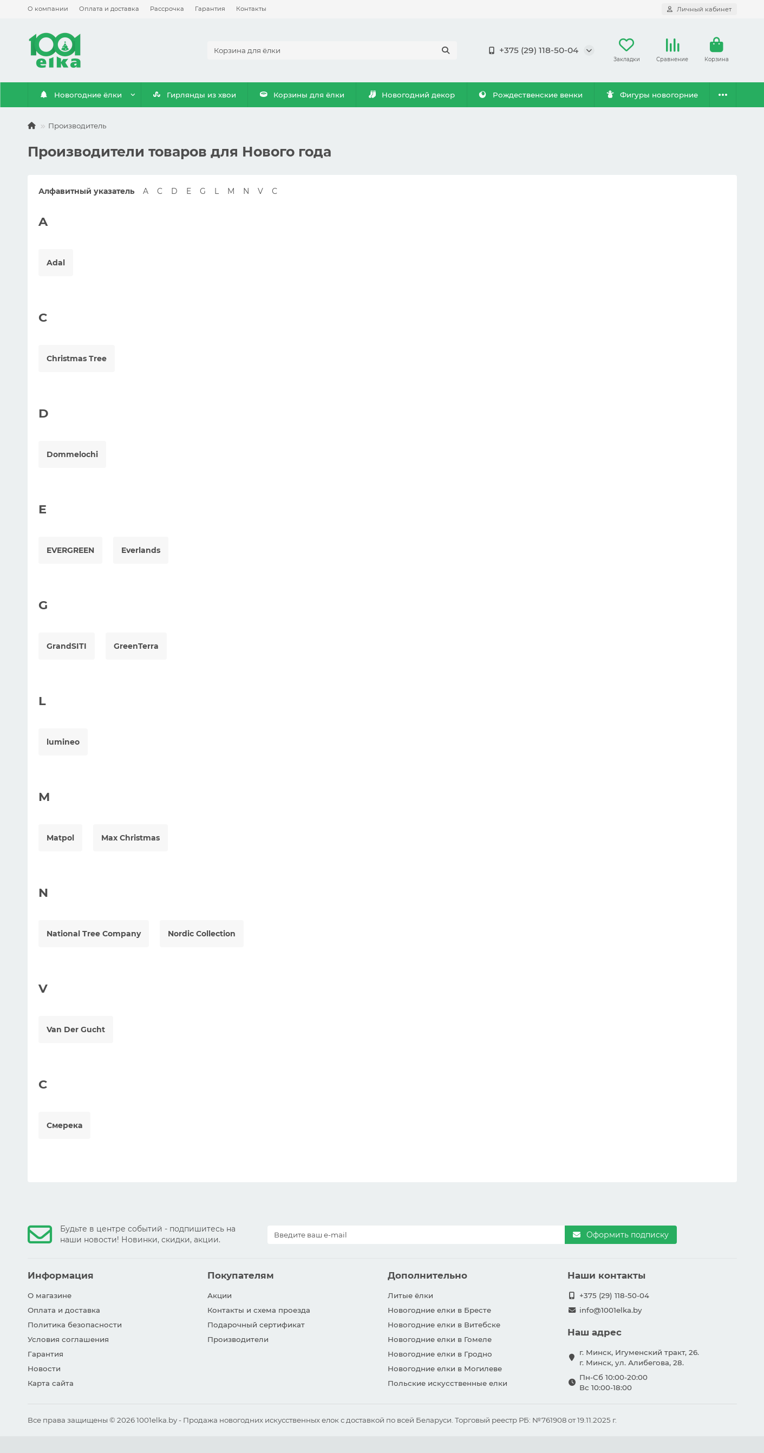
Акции (219, 1295)
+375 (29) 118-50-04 (531, 50)
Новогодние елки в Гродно (440, 1354)
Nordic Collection (202, 934)
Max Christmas (130, 838)
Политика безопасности (75, 1324)
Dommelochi (72, 454)
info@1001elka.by (610, 1310)
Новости (44, 1368)
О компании (48, 8)
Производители (238, 1339)
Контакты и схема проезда (258, 1310)
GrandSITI (67, 646)
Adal (56, 263)
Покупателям (240, 1275)
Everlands (140, 550)
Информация (61, 1275)
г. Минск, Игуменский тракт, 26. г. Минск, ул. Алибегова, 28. (639, 1357)
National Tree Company (94, 934)
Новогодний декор (411, 94)
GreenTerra (136, 646)
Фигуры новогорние (651, 94)
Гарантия (210, 8)
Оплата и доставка (109, 8)
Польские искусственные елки (447, 1383)
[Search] (332, 50)
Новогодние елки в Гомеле (440, 1339)
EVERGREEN (70, 550)
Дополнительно (427, 1275)
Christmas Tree (77, 358)
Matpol (60, 838)
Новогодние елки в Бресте (439, 1310)
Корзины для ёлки (302, 94)
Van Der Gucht (76, 1029)
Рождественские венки (530, 94)
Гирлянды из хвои (194, 94)
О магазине (49, 1295)
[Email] (416, 1235)
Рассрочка (167, 8)
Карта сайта (51, 1383)
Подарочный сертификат (256, 1324)
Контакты (251, 8)
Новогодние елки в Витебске (444, 1324)
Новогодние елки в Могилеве (445, 1368)
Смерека (64, 1125)
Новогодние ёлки (81, 94)
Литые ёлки (410, 1295)
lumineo (63, 742)
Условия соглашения (68, 1339)
